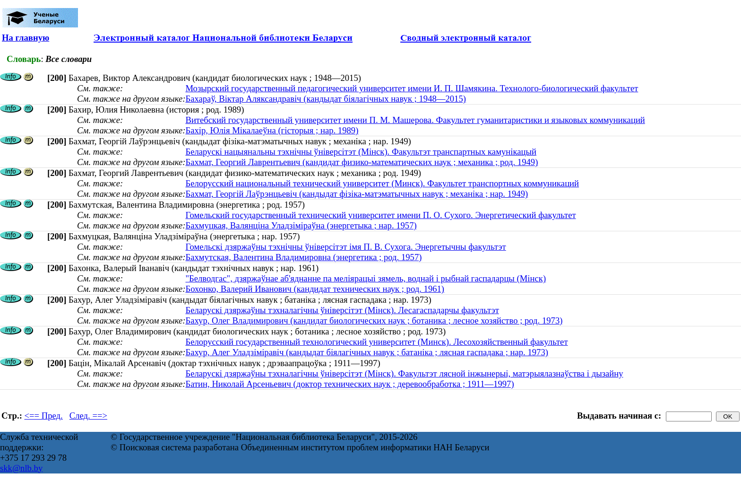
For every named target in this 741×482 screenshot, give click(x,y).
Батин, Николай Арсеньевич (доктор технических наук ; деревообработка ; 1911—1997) (349, 384)
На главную (25, 38)
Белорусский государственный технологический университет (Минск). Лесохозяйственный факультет (376, 342)
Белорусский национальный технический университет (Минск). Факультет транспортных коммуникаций (382, 183)
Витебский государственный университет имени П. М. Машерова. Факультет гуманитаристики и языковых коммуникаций (415, 120)
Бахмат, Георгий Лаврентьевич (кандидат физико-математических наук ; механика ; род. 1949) (361, 162)
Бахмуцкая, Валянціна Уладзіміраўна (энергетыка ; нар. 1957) (300, 225)
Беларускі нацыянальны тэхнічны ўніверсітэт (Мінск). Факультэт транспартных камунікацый (360, 152)
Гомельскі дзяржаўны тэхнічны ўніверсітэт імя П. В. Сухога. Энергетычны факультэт (345, 247)
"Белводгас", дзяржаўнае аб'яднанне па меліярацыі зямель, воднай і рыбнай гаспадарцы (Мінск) (365, 278)
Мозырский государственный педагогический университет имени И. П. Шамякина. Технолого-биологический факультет (411, 88)
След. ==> (88, 416)
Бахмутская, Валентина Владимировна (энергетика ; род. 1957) (303, 257)
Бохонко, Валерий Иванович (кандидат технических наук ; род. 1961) (314, 289)
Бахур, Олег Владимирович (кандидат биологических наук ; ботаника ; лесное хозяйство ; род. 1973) (373, 320)
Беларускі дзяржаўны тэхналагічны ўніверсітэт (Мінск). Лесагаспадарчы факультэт (342, 310)
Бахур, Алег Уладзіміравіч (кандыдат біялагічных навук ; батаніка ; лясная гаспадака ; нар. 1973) (366, 352)
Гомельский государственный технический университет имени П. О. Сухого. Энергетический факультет (380, 215)
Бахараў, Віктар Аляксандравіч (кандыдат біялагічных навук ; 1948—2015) (325, 99)
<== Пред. (44, 416)
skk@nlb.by (21, 468)
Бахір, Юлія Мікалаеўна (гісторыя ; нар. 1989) (271, 130)
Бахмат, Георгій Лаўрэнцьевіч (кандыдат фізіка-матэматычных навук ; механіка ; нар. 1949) (356, 194)
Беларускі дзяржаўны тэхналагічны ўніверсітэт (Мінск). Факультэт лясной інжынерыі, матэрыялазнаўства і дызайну (404, 373)
